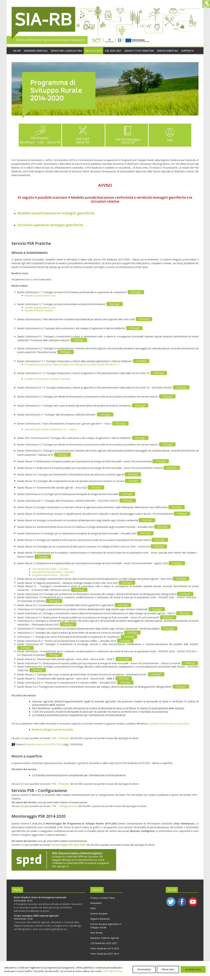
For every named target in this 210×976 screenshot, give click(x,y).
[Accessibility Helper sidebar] (206, 4)
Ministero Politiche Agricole (104, 937)
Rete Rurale (96, 932)
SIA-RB (17, 50)
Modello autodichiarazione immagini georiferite (55, 213)
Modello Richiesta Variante (39, 310)
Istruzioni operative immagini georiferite (50, 225)
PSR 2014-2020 (93, 50)
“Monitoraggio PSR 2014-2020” (68, 844)
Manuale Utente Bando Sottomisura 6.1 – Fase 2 (51, 429)
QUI (22, 738)
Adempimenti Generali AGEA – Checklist (53, 571)
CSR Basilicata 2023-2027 (103, 943)
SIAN (92, 908)
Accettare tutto (193, 969)
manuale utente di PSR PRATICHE (44, 744)
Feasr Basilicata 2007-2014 (104, 953)
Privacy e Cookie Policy (102, 897)
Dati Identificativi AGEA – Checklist (50, 569)
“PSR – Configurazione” (64, 806)
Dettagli (136, 292)
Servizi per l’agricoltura (66, 50)
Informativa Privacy (113, 971)
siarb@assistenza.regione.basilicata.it (169, 723)
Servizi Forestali (167, 50)
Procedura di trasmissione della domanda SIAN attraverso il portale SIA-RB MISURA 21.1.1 (72, 364)
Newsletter (96, 903)
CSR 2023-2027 (113, 50)
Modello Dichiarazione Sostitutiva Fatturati (47, 378)
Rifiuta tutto (168, 969)
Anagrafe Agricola (35, 50)
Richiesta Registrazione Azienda (52, 729)
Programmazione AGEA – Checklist (50, 575)
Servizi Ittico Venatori (139, 50)
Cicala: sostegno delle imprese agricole (36, 915)
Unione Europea (98, 913)
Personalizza (144, 969)
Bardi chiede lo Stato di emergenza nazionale (40, 897)
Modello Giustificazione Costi (40, 295)
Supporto (187, 50)
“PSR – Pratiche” (60, 738)
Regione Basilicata (100, 918)
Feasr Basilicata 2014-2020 (104, 948)
